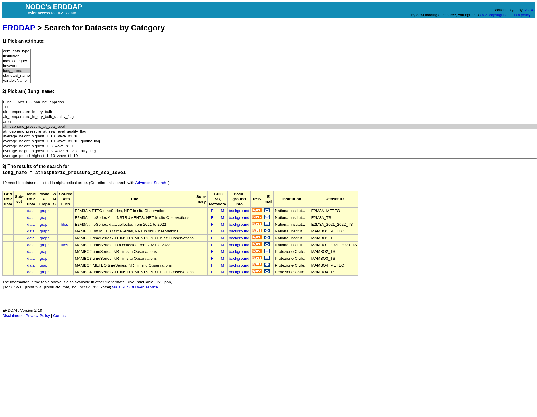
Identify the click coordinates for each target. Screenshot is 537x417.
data (30, 210)
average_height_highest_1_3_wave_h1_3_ (270, 146)
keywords (16, 66)
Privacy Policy (38, 315)
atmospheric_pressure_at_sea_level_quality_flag (270, 131)
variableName (16, 80)
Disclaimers (12, 315)
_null (270, 107)
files (64, 224)
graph (45, 210)
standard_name (16, 75)
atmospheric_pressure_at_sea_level (270, 126)
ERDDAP (18, 27)
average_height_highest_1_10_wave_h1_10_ (270, 136)
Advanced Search (150, 183)
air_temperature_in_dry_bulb (270, 112)
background (239, 210)
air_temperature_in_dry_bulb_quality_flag (270, 116)
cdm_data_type (16, 51)
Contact (60, 315)
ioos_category (16, 61)
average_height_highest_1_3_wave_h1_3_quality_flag (270, 151)
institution (16, 56)
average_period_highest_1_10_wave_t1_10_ (270, 156)
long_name (16, 70)
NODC (529, 10)
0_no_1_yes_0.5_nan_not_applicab (270, 102)
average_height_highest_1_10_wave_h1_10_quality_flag (270, 141)
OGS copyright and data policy (505, 15)
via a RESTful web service (135, 287)
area (270, 121)
